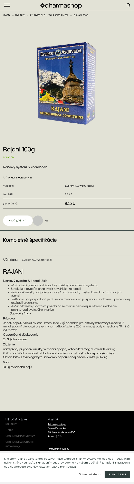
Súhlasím (117, 474)
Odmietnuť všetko (89, 474)
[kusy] (38, 220)
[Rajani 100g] (67, 34)
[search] (130, 10)
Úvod (6, 15)
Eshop (8, 5)
